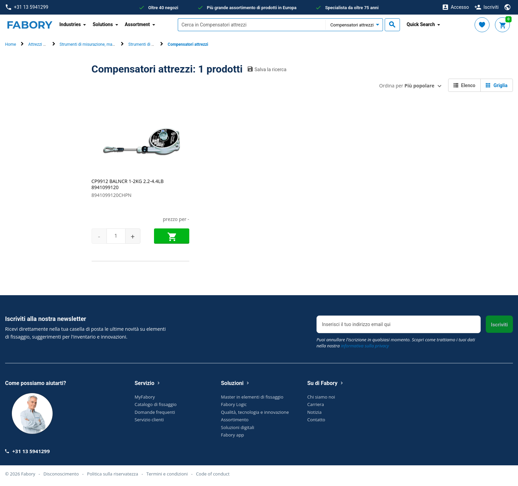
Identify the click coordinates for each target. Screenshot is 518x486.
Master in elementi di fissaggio (252, 397)
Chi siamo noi (321, 397)
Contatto (316, 420)
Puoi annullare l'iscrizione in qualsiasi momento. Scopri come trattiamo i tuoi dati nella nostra (395, 343)
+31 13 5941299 (27, 7)
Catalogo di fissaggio (156, 404)
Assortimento (234, 420)
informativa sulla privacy (365, 346)
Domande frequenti (155, 412)
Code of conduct (213, 474)
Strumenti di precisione (149, 44)
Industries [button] (70, 24)
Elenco (465, 85)
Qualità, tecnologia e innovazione (255, 412)
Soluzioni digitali (237, 427)
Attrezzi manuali (42, 44)
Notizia (314, 412)
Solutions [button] (103, 24)
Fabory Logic (234, 404)
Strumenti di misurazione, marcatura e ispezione (103, 44)
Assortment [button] (137, 24)
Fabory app (232, 435)
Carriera (315, 404)
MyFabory (145, 397)
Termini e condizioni (167, 474)
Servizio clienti (149, 420)
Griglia (496, 85)
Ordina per (407, 85)
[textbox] (251, 24)
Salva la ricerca (267, 69)
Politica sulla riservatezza (112, 474)
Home (10, 44)
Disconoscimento (61, 474)
